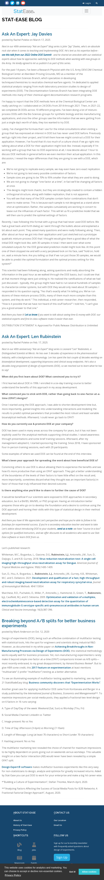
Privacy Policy (20, 830)
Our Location (60, 820)
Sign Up (61, 857)
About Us (17, 820)
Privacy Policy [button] (13, 875)
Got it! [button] (72, 872)
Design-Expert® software (17, 767)
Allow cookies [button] (89, 872)
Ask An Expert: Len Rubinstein (31, 336)
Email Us (58, 825)
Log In (87, 3)
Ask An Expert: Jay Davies (27, 34)
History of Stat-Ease (22, 825)
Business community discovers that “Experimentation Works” (64, 682)
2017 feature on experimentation (51, 667)
